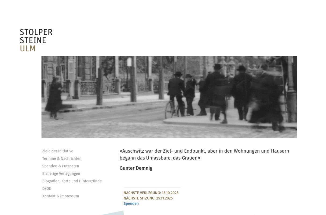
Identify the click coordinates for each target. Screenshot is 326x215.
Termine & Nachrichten (62, 158)
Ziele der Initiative (58, 151)
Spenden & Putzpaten (60, 166)
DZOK (47, 188)
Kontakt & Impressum (60, 196)
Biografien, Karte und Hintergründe (72, 181)
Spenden (131, 203)
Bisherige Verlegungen (61, 173)
